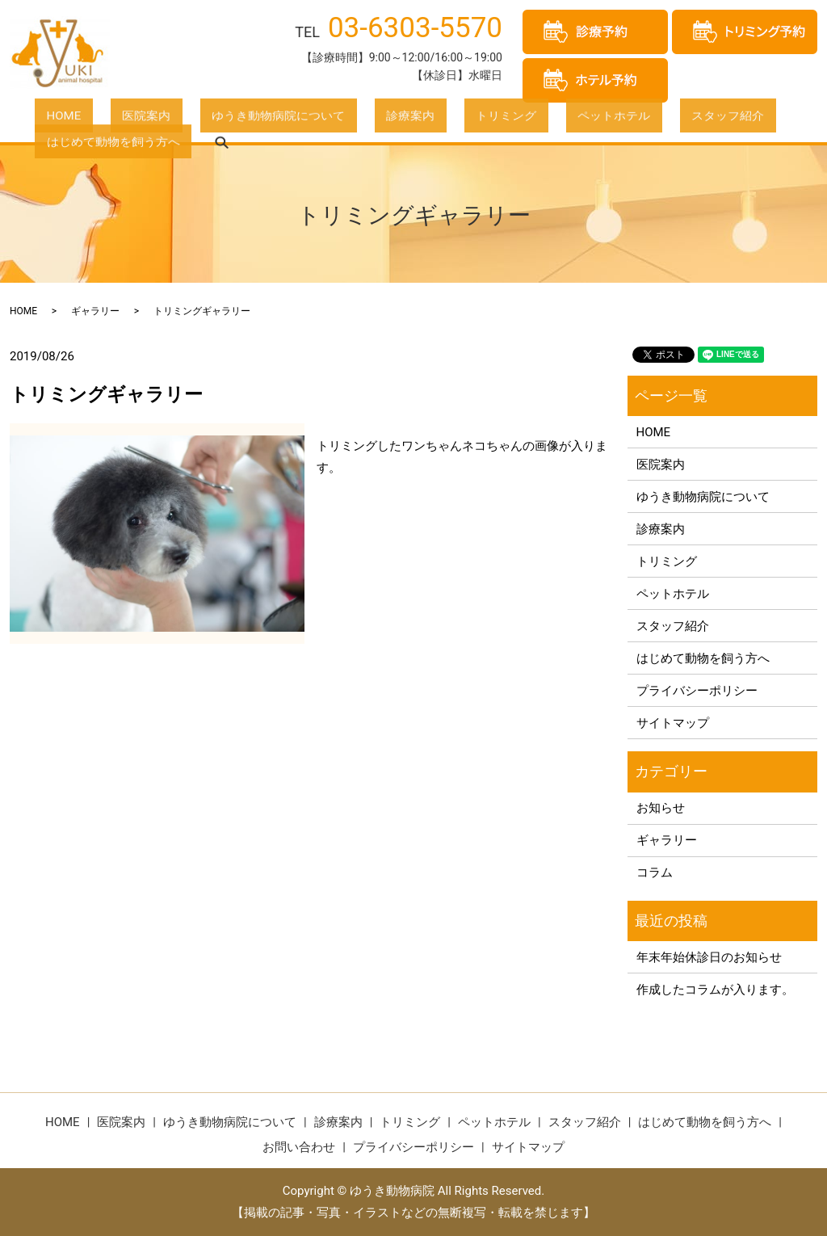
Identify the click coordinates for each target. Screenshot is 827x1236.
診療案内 (328, 120)
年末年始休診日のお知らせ (709, 957)
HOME (52, 120)
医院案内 (111, 120)
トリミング (402, 120)
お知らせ (660, 808)
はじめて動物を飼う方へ (697, 120)
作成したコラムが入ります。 (715, 989)
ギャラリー (95, 311)
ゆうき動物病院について (220, 120)
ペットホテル (486, 120)
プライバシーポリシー (697, 690)
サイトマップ (672, 723)
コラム (654, 872)
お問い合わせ (298, 1147)
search (794, 121)
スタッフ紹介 (576, 120)
